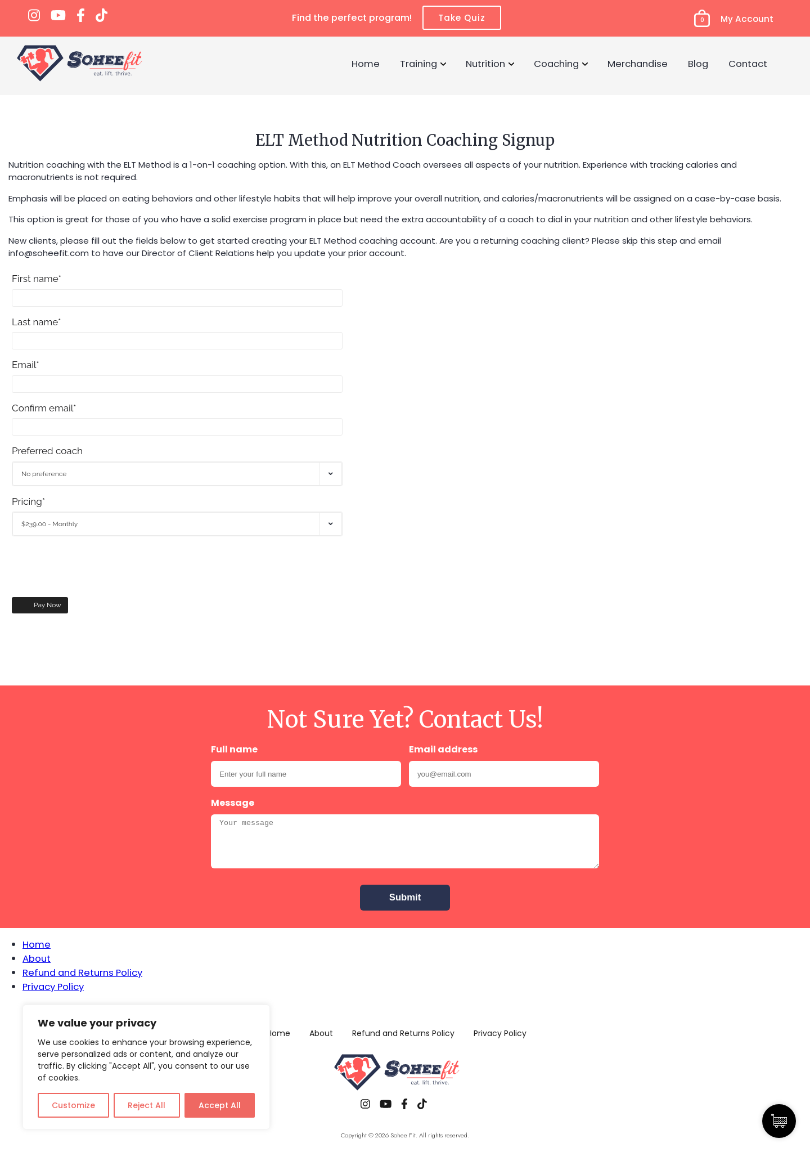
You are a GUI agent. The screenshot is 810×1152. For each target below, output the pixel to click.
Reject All (146, 1105)
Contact (747, 63)
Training (418, 63)
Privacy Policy (53, 986)
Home (366, 63)
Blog (698, 63)
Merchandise (638, 63)
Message (232, 802)
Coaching (556, 63)
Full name (234, 749)
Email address (443, 749)
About (36, 958)
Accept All (220, 1105)
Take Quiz (461, 18)
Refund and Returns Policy (82, 972)
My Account (747, 19)
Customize (73, 1105)
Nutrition (485, 63)
